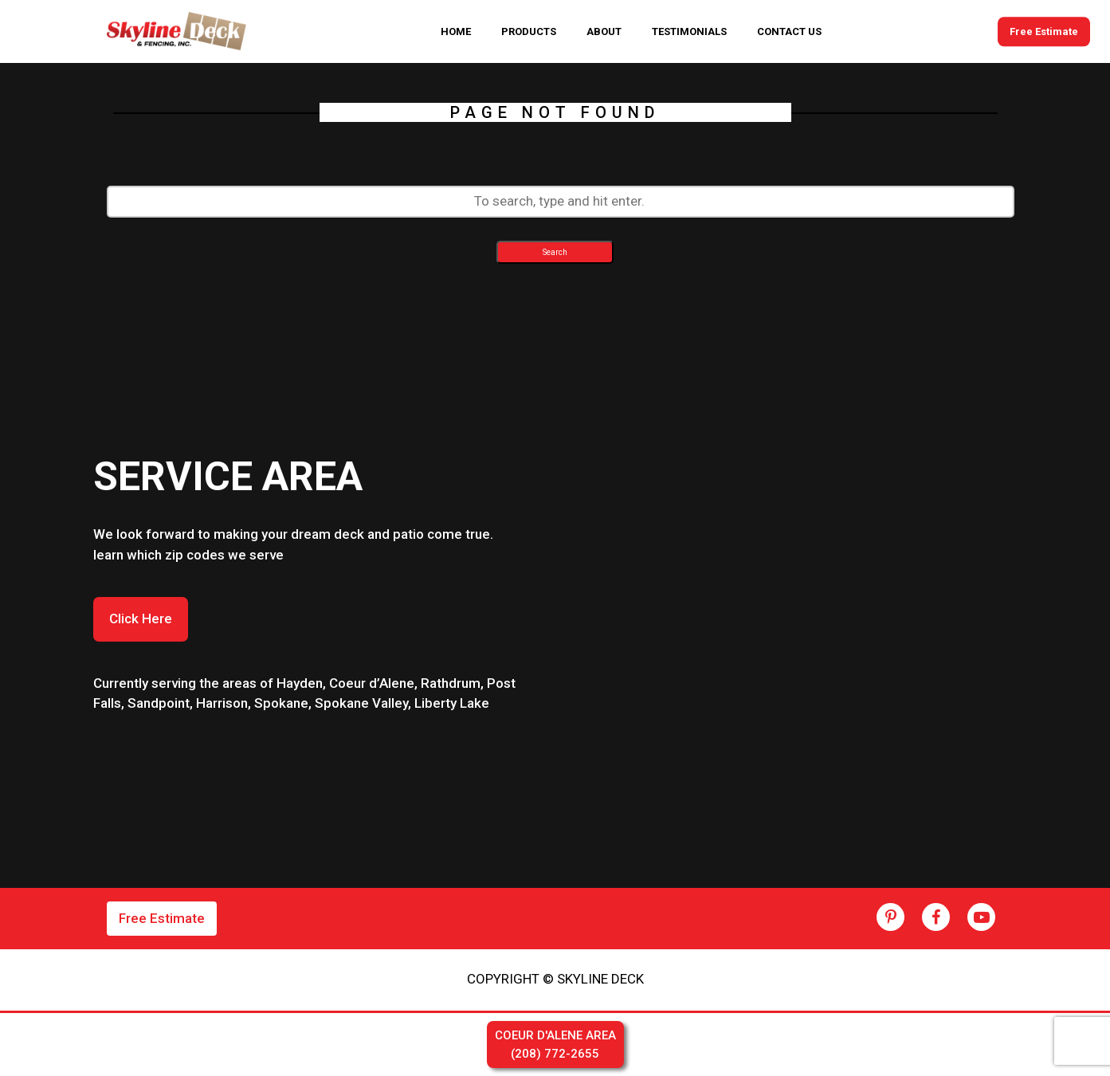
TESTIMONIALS (689, 31)
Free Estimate (1044, 31)
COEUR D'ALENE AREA (555, 1045)
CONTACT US (789, 31)
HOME (456, 31)
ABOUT (604, 31)
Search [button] (555, 252)
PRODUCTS (528, 31)
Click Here (140, 618)
